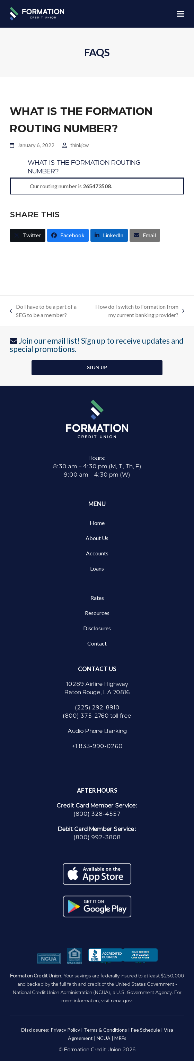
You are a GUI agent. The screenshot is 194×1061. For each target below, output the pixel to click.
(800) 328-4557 (97, 814)
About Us (97, 538)
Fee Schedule (145, 1030)
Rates (97, 597)
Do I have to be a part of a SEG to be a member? (43, 311)
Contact (97, 643)
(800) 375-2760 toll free (97, 716)
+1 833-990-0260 (97, 746)
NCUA (104, 1038)
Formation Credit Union (92, 1050)
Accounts (97, 553)
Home (97, 522)
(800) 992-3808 (97, 837)
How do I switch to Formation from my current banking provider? (136, 311)
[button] (180, 14)
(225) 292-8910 (97, 707)
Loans (97, 568)
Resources (97, 613)
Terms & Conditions (105, 1030)
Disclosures (97, 628)
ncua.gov (121, 1000)
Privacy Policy (65, 1030)
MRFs (120, 1038)
